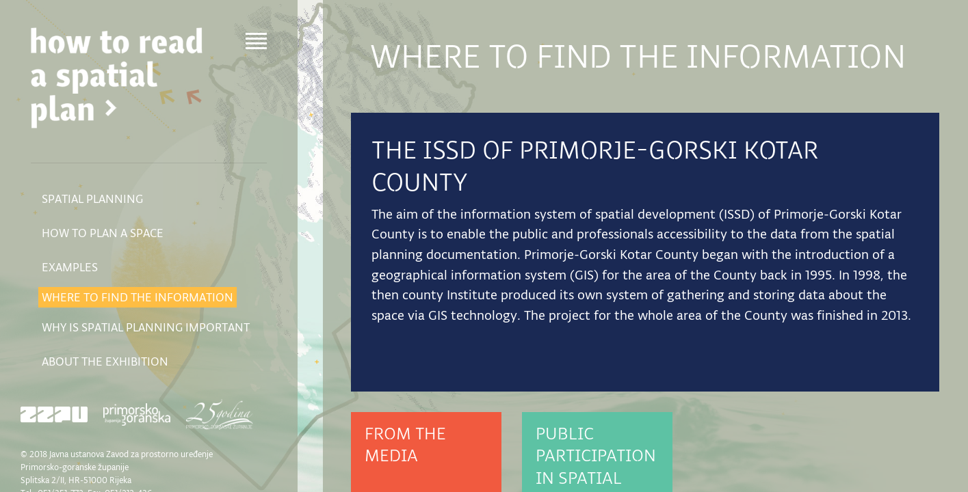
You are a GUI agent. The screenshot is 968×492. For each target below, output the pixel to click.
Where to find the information (137, 297)
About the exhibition (105, 361)
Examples (70, 267)
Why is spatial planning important (146, 327)
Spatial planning (92, 198)
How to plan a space (102, 233)
